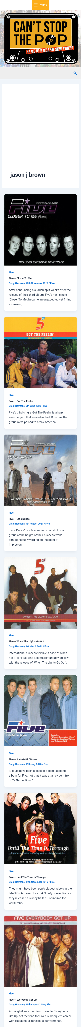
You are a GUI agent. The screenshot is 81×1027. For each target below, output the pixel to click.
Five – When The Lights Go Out (26, 641)
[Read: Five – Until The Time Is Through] (40, 828)
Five (11, 272)
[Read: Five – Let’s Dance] (40, 470)
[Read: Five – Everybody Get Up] (40, 951)
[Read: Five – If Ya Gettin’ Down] (40, 710)
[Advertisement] (37, 131)
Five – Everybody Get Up (23, 999)
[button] (75, 73)
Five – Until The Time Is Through (27, 877)
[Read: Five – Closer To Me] (40, 229)
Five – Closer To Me (20, 278)
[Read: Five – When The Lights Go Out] (40, 592)
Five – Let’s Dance (19, 518)
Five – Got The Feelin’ (21, 401)
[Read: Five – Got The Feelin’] (40, 352)
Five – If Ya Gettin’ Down (23, 759)
